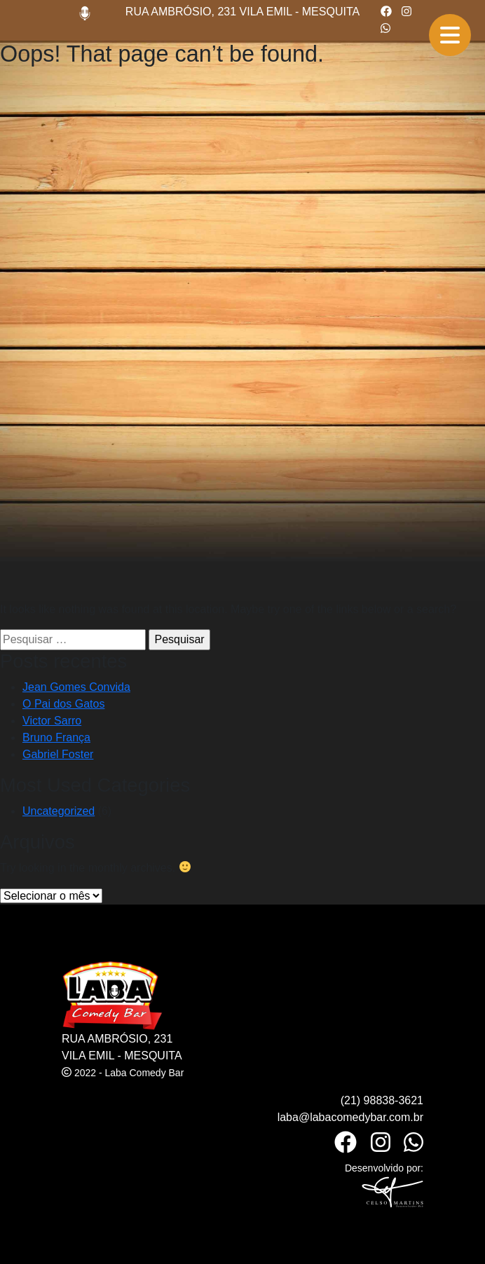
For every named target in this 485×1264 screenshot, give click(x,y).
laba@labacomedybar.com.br (350, 1117)
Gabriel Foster (57, 754)
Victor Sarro (51, 721)
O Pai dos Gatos (63, 704)
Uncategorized (58, 811)
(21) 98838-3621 (382, 1100)
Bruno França (56, 737)
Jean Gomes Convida (76, 687)
